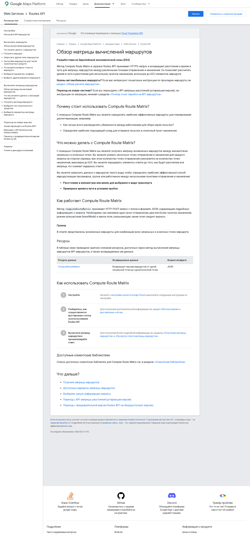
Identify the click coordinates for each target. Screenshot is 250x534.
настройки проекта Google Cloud (128, 295)
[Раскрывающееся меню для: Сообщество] (150, 4)
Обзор (59, 3)
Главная (61, 44)
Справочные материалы (37, 20)
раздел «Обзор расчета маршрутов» (78, 84)
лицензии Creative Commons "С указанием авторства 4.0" (146, 419)
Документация (112, 44)
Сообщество (139, 3)
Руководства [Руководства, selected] (11, 20)
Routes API (37, 14)
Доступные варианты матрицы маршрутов (89, 388)
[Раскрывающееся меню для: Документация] (114, 4)
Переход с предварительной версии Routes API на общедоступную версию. (108, 405)
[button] (21, 54)
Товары (73, 3)
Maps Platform (27, 4)
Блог (123, 3)
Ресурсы (61, 20)
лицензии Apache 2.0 (60, 423)
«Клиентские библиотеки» (169, 361)
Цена (85, 3)
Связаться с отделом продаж (226, 13)
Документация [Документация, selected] (102, 3)
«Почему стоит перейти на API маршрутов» (136, 94)
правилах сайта (110, 423)
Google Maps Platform (90, 44)
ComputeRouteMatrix (69, 266)
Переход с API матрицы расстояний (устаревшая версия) (97, 399)
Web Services (14, 14)
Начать (196, 13)
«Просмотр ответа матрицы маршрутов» (136, 336)
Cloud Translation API (132, 33)
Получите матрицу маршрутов (81, 382)
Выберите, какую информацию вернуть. (87, 393)
